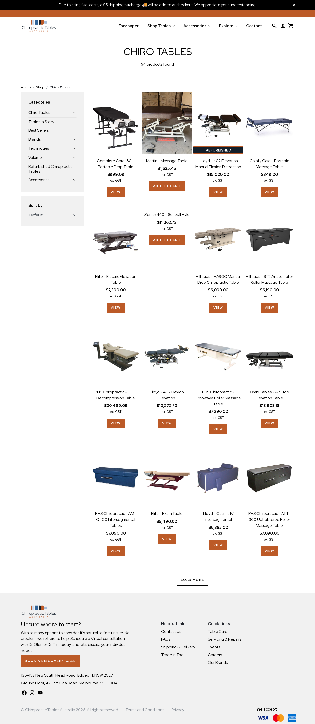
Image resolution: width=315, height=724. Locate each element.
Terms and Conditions (145, 709)
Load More (192, 580)
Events (214, 647)
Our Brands (218, 662)
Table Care (217, 631)
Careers (215, 654)
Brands (34, 139)
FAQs (165, 639)
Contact (254, 25)
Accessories (194, 25)
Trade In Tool (172, 654)
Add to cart (167, 186)
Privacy (178, 709)
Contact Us (171, 631)
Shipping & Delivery (178, 647)
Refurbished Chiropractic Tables (50, 169)
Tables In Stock (41, 121)
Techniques (38, 148)
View (116, 192)
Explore (226, 25)
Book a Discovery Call (50, 661)
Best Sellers (38, 130)
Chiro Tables (39, 112)
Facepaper (128, 25)
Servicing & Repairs (224, 639)
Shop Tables (159, 25)
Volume (35, 157)
